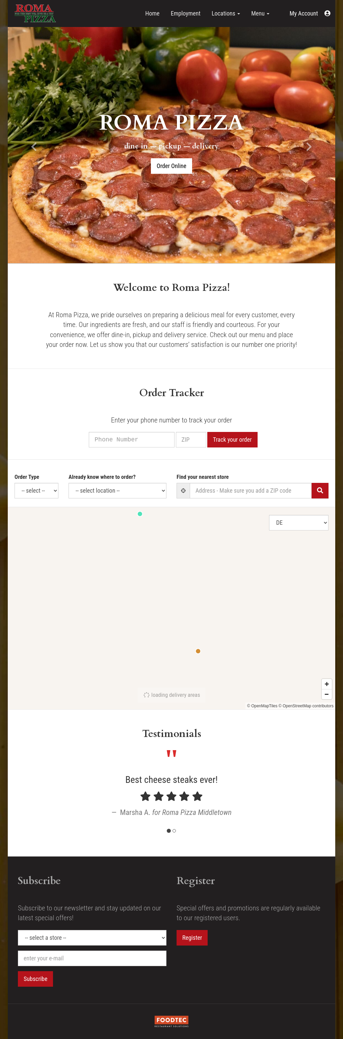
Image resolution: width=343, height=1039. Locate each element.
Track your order (240, 439)
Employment (186, 13)
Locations (226, 13)
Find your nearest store (203, 476)
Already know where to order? (102, 476)
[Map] (171, 608)
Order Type (27, 476)
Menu (260, 13)
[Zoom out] (327, 694)
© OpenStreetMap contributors (306, 706)
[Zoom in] (327, 684)
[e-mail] (92, 958)
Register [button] (192, 937)
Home (152, 13)
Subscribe (35, 978)
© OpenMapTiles (262, 706)
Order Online (171, 165)
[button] (310, 13)
